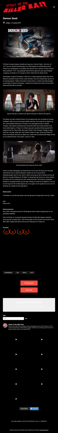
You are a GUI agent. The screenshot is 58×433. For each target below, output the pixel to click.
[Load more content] (24, 408)
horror (24, 272)
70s (18, 272)
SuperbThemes (44, 430)
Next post (29, 290)
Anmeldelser (8, 272)
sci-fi (31, 272)
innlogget (25, 307)
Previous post (29, 283)
